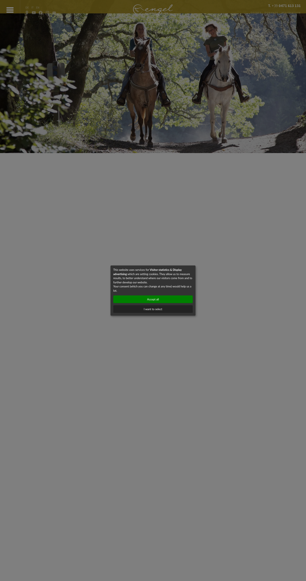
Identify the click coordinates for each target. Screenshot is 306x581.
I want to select (153, 309)
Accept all (153, 299)
